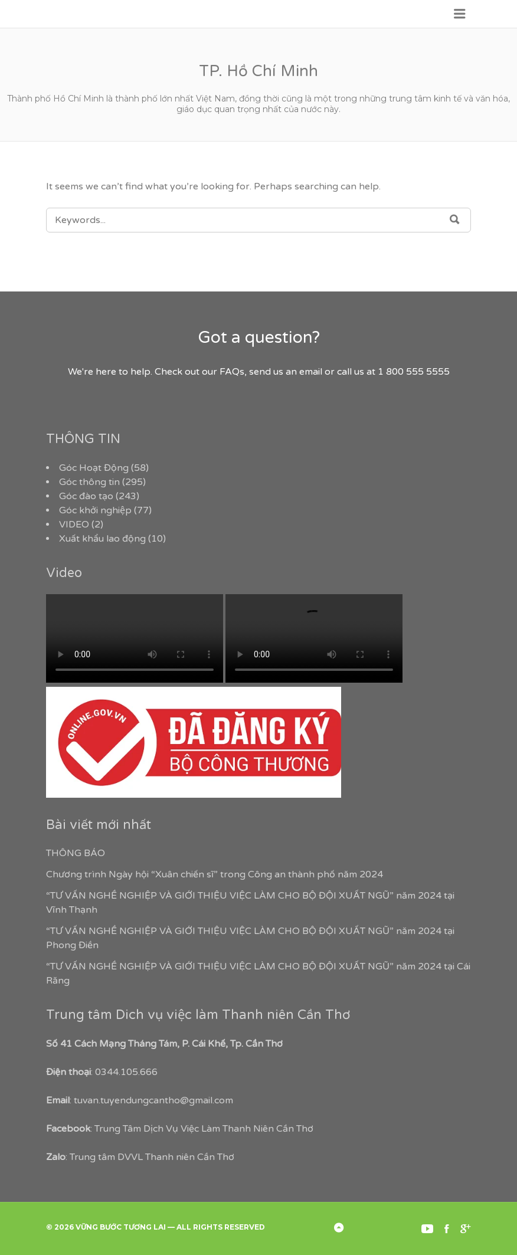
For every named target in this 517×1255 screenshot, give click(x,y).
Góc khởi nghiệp (95, 510)
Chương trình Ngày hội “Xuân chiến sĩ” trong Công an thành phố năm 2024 (214, 874)
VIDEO (74, 524)
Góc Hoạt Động (94, 468)
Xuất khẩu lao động (102, 539)
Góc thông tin (89, 482)
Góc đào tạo (86, 496)
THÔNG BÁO (75, 853)
